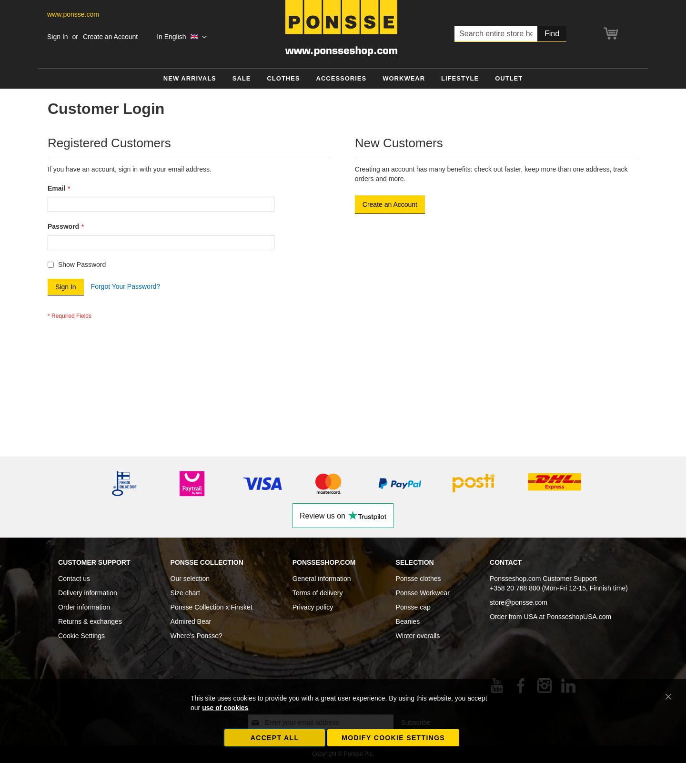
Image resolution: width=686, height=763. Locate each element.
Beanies (408, 621)
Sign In (57, 37)
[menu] (343, 79)
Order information (84, 607)
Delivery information (87, 593)
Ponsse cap (413, 607)
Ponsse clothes (418, 578)
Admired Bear (191, 621)
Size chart (185, 593)
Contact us (74, 578)
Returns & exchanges (90, 621)
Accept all (275, 738)
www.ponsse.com (73, 14)
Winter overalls (418, 636)
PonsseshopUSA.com (578, 617)
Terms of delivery (318, 593)
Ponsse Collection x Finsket (211, 607)
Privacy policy (313, 607)
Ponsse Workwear (423, 593)
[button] (182, 37)
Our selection (190, 578)
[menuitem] (190, 79)
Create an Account (110, 37)
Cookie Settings (81, 636)
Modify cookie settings (393, 738)
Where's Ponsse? (196, 636)
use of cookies (225, 708)
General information (322, 578)
